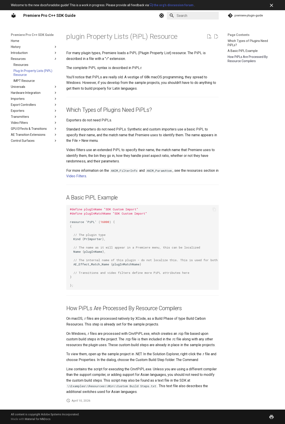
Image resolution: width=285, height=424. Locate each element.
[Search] (193, 16)
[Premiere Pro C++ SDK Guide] (13, 15)
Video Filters (76, 176)
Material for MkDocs (38, 419)
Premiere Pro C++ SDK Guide (32, 35)
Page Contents (239, 35)
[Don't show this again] (271, 5)
